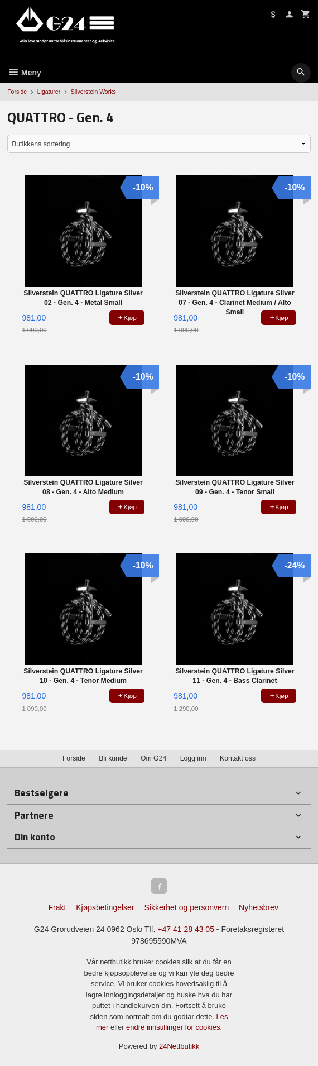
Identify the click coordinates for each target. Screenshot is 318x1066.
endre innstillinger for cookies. (174, 1027)
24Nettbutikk (179, 1046)
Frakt (57, 907)
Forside (17, 91)
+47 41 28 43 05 (185, 929)
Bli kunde (113, 758)
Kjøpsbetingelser (105, 907)
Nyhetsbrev (258, 907)
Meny (24, 72)
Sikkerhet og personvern (186, 907)
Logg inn (193, 758)
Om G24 (153, 758)
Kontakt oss (238, 758)
